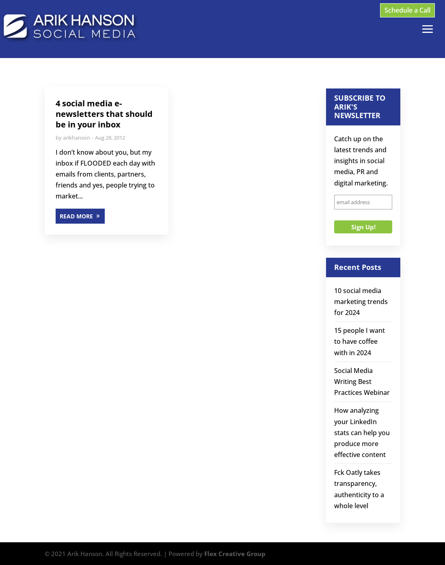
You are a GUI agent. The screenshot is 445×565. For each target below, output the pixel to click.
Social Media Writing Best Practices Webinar (362, 381)
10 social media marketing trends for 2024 (361, 301)
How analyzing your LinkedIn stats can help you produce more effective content (362, 432)
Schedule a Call (407, 10)
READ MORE (76, 216)
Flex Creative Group (235, 554)
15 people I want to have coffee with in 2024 (359, 341)
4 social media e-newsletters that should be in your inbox (104, 114)
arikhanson (76, 137)
